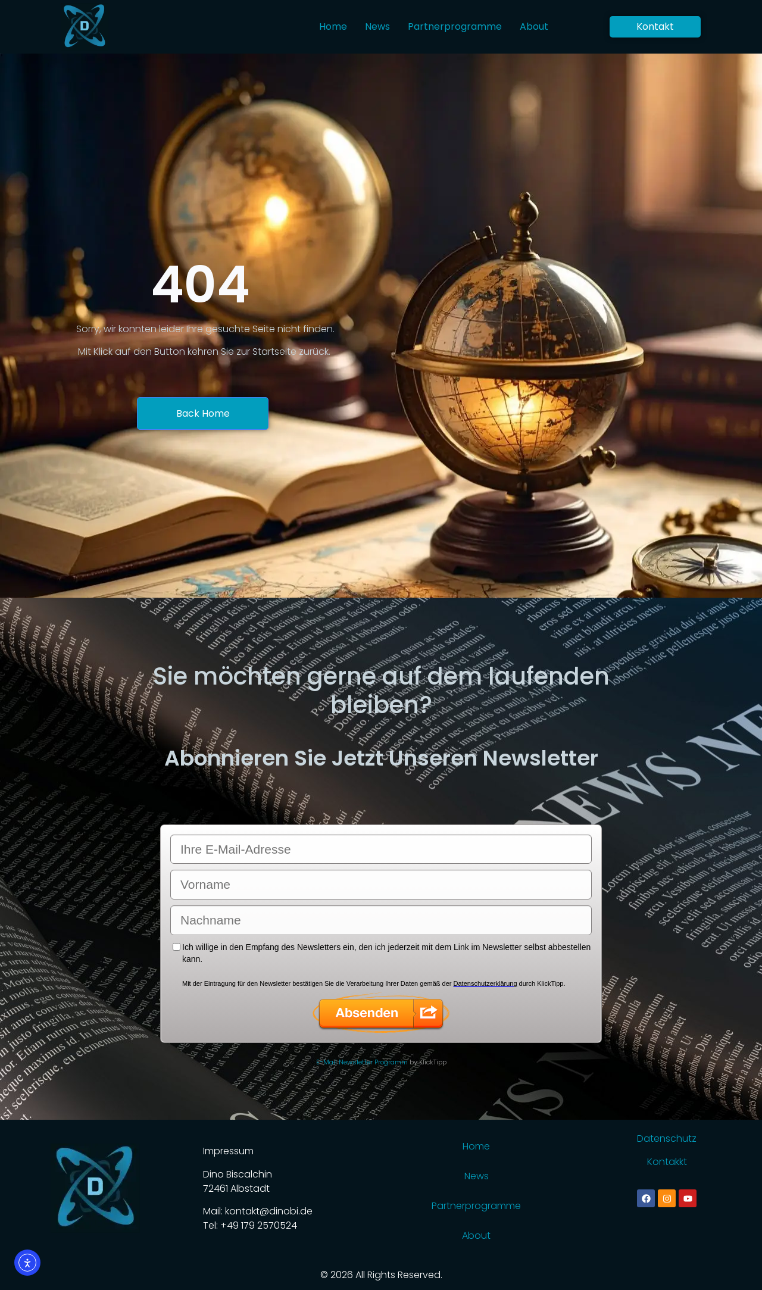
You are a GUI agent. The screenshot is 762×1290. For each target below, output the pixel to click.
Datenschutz (667, 1138)
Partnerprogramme (455, 26)
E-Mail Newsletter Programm (362, 1062)
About (534, 26)
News (377, 26)
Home (333, 26)
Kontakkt (667, 1162)
